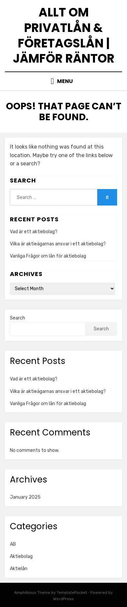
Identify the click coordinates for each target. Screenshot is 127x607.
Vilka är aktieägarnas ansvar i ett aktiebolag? (58, 244)
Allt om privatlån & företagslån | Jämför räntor (63, 35)
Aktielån (18, 568)
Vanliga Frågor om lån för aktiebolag (48, 256)
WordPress (63, 598)
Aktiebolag (21, 556)
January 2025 (25, 497)
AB (13, 544)
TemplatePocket (72, 592)
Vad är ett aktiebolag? (33, 232)
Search (17, 318)
